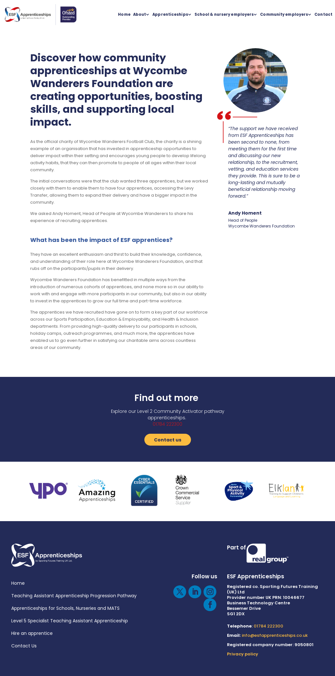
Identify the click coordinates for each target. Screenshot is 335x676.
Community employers (284, 14)
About (139, 14)
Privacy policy (242, 654)
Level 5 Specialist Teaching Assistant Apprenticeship (69, 621)
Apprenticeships (170, 14)
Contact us (167, 440)
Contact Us (24, 646)
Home (124, 14)
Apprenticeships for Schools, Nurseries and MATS (65, 608)
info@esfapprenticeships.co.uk (275, 635)
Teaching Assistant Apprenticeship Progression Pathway (74, 595)
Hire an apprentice (32, 633)
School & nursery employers (224, 14)
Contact (323, 14)
